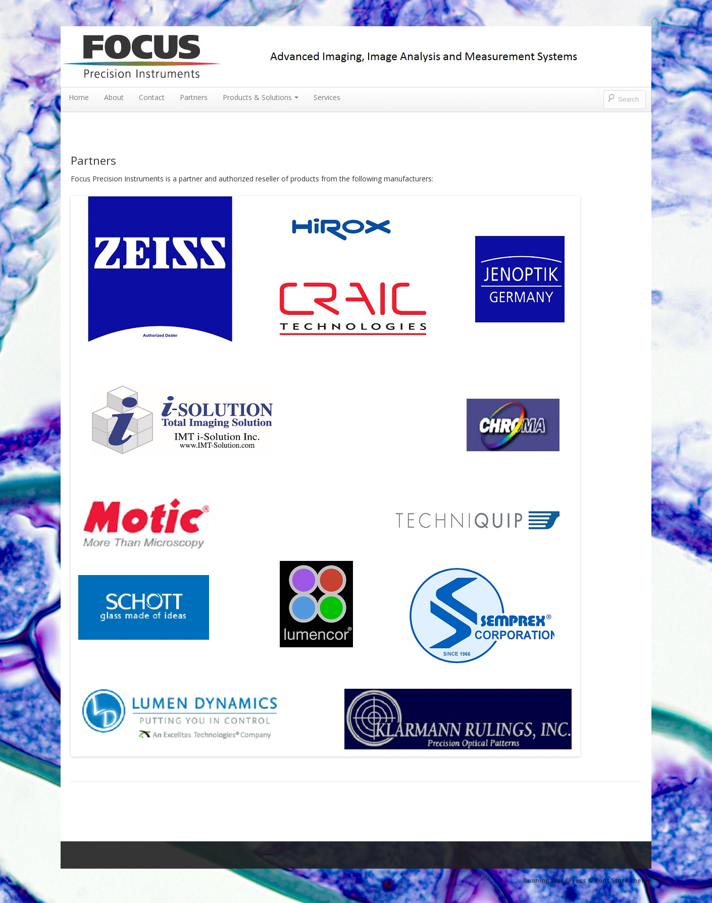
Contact (152, 97)
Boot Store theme (622, 880)
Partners (194, 97)
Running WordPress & (558, 880)
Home (79, 97)
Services (327, 97)
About (114, 97)
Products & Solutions (260, 97)
